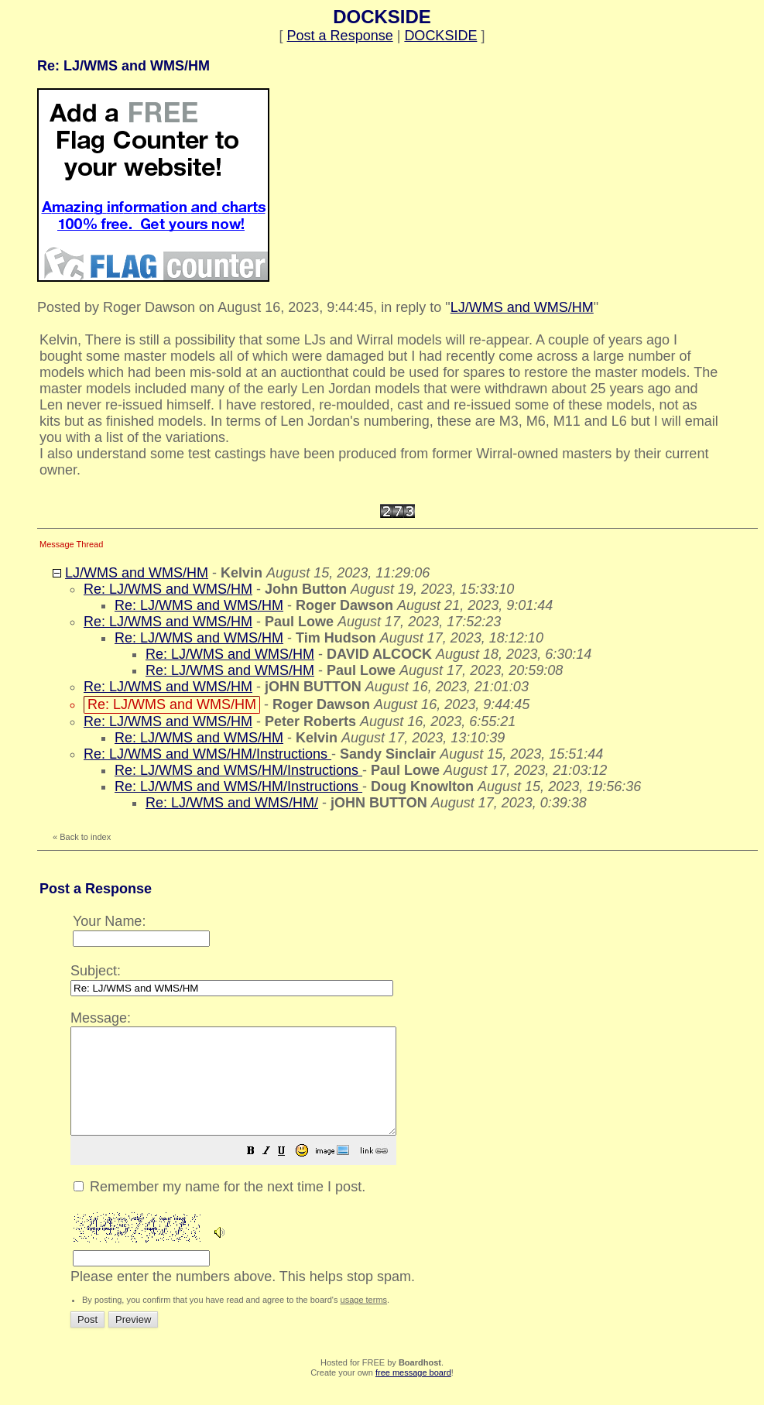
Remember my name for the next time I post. (219, 1207)
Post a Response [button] (340, 35)
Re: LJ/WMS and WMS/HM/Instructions (207, 754)
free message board (413, 1393)
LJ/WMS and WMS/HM (522, 307)
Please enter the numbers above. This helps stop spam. (409, 1155)
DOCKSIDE (440, 35)
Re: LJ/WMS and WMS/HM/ (232, 802)
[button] (289, 1173)
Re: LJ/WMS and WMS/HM (168, 589)
